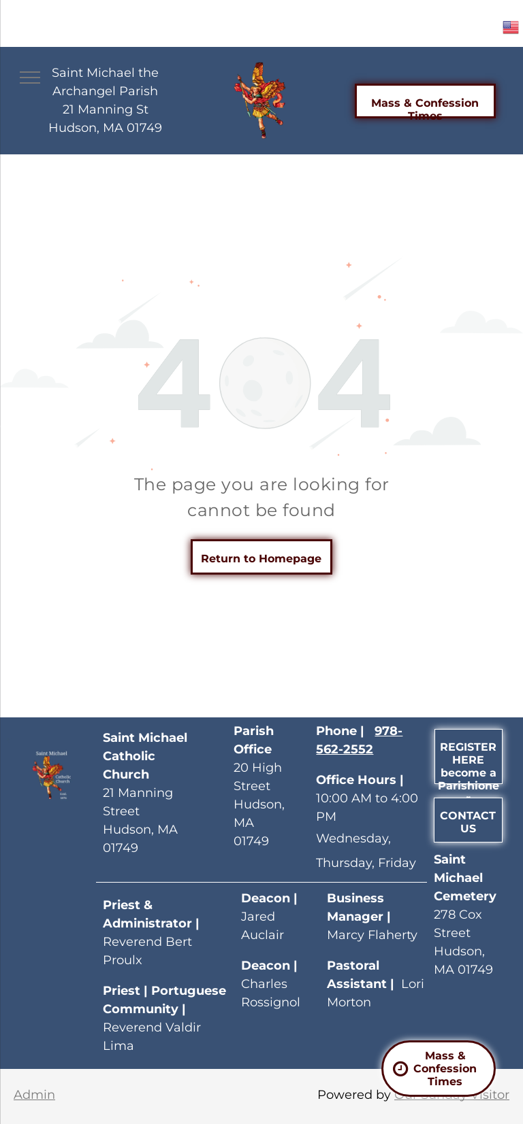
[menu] (30, 77)
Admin (34, 1094)
